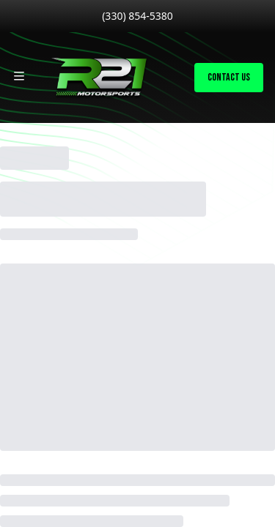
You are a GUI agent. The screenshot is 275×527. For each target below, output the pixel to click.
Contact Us (229, 77)
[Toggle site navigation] (19, 76)
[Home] (98, 78)
